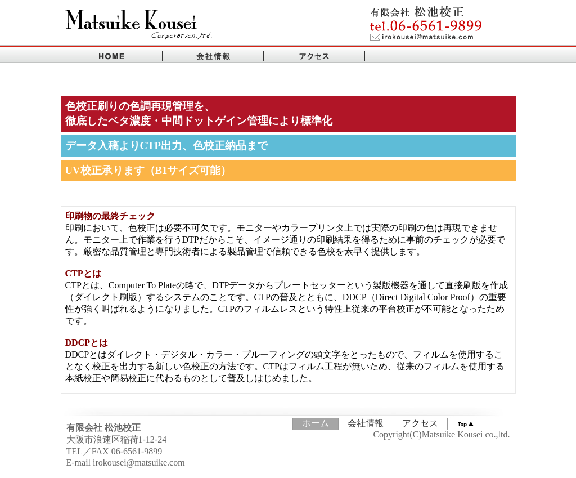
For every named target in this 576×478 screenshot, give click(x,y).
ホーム (315, 423)
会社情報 (366, 423)
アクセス (420, 423)
